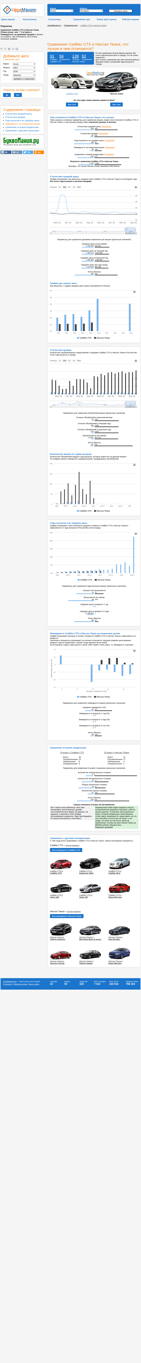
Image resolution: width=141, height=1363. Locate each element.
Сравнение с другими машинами (22, 130)
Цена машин (8, 19)
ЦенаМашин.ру (54, 25)
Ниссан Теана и (61, 937)
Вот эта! (72, 104)
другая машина (72, 845)
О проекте (7, 1357)
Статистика (54, 19)
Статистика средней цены (18, 113)
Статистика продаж (15, 117)
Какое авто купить (107, 19)
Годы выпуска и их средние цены (22, 120)
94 (61, 56)
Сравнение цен (81, 19)
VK (17, 152)
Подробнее (106, 126)
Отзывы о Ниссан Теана (116, 752)
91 (52, 56)
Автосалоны (30, 19)
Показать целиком (104, 827)
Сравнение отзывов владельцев (22, 127)
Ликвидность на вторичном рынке (22, 124)
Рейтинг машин (130, 19)
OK (38, 152)
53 (84, 56)
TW (27, 152)
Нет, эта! (116, 104)
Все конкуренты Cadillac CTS (66, 850)
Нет (18, 95)
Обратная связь (20, 1357)
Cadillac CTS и (61, 871)
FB (5, 152)
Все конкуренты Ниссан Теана (66, 916)
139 (75, 56)
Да (7, 95)
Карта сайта (33, 1357)
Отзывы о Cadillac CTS (72, 752)
